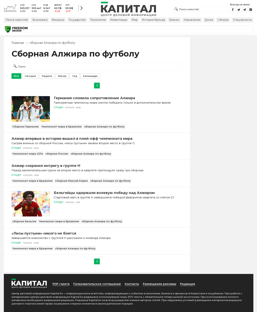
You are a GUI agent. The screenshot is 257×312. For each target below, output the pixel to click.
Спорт (58, 107)
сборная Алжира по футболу (104, 126)
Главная (18, 43)
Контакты (132, 284)
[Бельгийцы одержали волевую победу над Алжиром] (31, 215)
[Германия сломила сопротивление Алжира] (31, 120)
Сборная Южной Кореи (71, 180)
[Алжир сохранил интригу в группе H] (97, 166)
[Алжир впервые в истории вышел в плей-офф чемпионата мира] (97, 139)
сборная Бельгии (24, 221)
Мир (134, 20)
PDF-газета (61, 284)
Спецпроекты (242, 20)
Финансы (58, 20)
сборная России (56, 153)
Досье (209, 20)
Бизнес (174, 20)
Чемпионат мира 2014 (27, 153)
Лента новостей (16, 20)
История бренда (153, 20)
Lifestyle (223, 20)
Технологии (98, 20)
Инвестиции (118, 20)
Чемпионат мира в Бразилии (61, 126)
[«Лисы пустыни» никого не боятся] (97, 233)
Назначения (192, 20)
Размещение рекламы (159, 284)
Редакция (187, 284)
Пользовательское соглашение (97, 284)
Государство (77, 20)
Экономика (39, 20)
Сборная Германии (25, 126)
